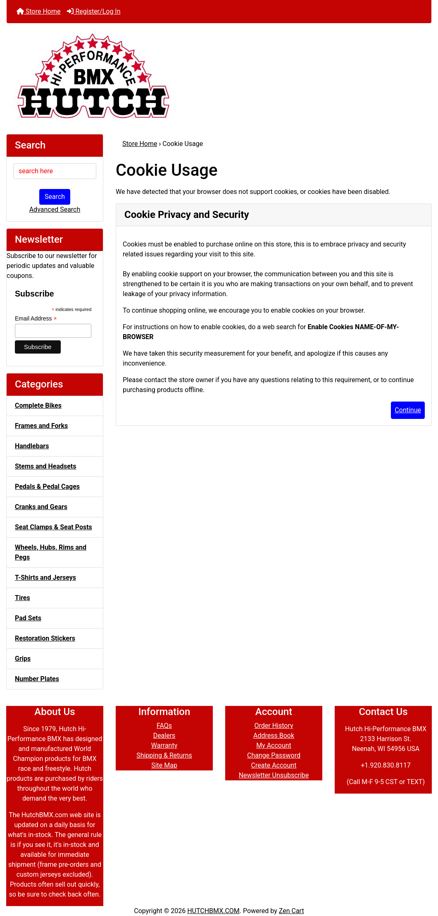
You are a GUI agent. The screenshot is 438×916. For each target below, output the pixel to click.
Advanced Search (55, 209)
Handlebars (32, 446)
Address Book (273, 735)
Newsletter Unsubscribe (274, 775)
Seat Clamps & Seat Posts (53, 527)
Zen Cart (291, 911)
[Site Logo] (219, 75)
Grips (23, 658)
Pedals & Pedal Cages (47, 486)
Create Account (274, 765)
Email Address (36, 319)
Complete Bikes (38, 405)
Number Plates (37, 679)
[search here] (54, 171)
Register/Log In (93, 11)
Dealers (164, 735)
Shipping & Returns (164, 755)
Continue (408, 410)
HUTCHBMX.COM (213, 911)
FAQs (164, 725)
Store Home (38, 11)
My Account (273, 745)
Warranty (164, 745)
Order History (273, 725)
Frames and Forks (41, 426)
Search (55, 197)
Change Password (273, 755)
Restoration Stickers (45, 638)
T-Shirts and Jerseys (45, 577)
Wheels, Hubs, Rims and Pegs (50, 552)
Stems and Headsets (45, 466)
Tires (22, 598)
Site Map (164, 765)
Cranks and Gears (41, 507)
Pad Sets (28, 618)
